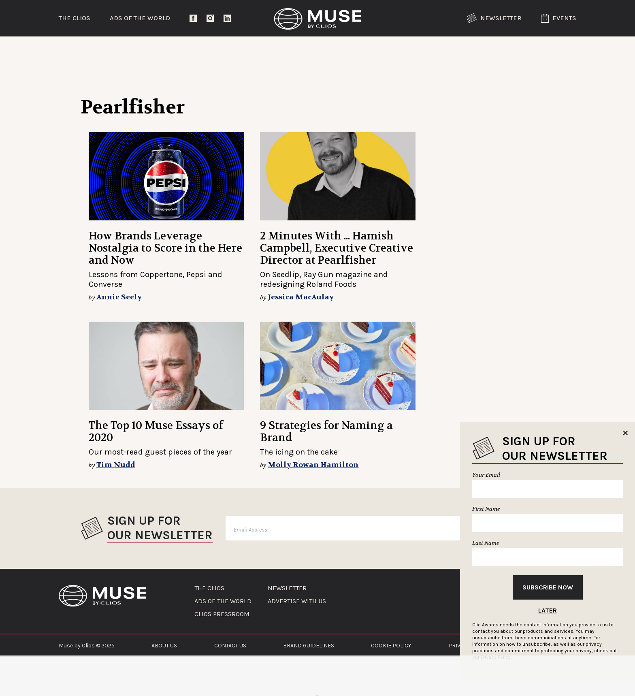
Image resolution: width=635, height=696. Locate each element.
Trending (101, 50)
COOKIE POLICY (391, 645)
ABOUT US (164, 645)
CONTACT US (230, 645)
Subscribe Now (547, 587)
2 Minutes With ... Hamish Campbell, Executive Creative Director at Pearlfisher (336, 248)
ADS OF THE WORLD (222, 601)
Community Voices (386, 50)
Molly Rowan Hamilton (313, 465)
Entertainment (194, 50)
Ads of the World (140, 18)
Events (558, 18)
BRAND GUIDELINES (308, 645)
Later (547, 610)
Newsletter (494, 18)
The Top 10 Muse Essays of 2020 (156, 431)
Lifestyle (287, 50)
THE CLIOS (209, 588)
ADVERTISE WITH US (297, 601)
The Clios (74, 18)
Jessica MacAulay (301, 297)
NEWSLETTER (287, 588)
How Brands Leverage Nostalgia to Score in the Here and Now (165, 248)
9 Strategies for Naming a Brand (326, 431)
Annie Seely (119, 297)
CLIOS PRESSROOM (221, 614)
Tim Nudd (115, 465)
